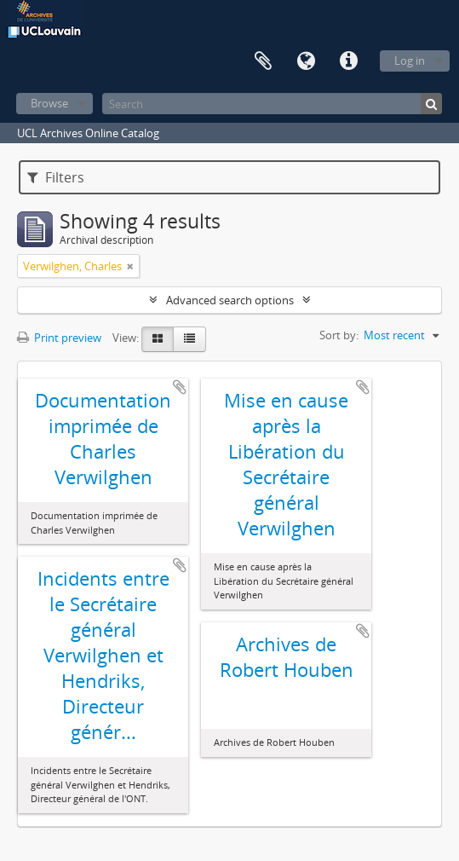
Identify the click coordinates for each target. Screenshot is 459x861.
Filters (55, 177)
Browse (49, 103)
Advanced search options (230, 300)
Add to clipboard (179, 387)
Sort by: (339, 335)
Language (305, 61)
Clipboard (263, 61)
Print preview (59, 337)
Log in (409, 60)
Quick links (348, 61)
